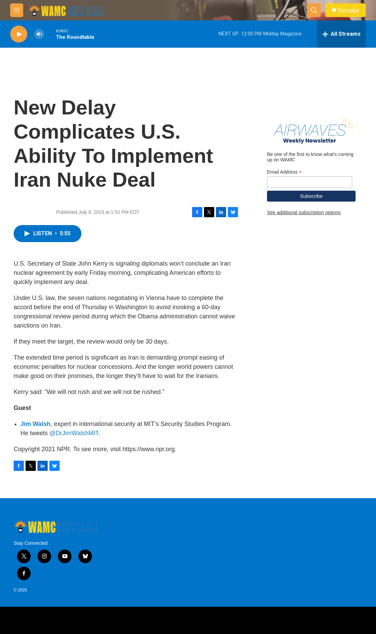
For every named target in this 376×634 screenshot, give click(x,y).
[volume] (39, 34)
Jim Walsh (35, 424)
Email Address (284, 172)
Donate (348, 10)
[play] (18, 34)
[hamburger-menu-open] (16, 10)
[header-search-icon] (314, 10)
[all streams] (341, 34)
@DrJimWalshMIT (73, 433)
